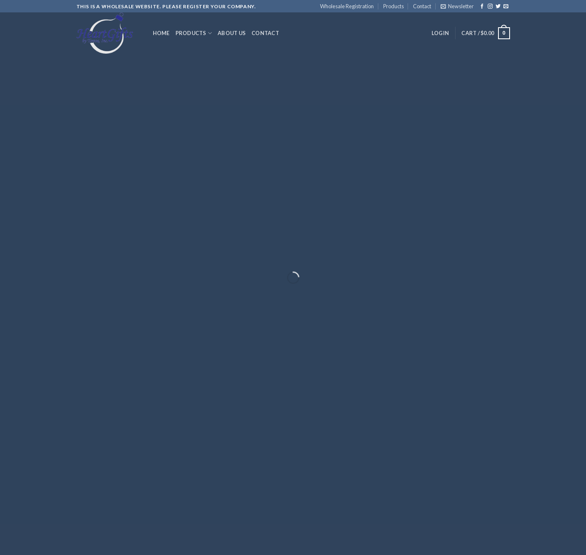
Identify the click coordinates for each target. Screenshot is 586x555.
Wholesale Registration (347, 6)
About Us (232, 33)
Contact (422, 6)
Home (161, 33)
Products (393, 6)
